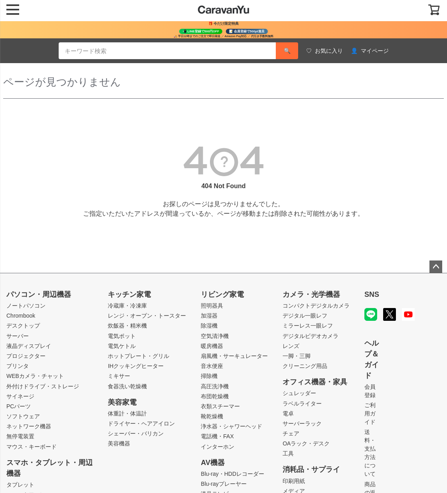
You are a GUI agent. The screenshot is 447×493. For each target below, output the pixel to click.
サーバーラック (302, 423)
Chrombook (20, 315)
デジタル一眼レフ (305, 315)
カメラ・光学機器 (311, 294)
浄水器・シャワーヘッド (231, 426)
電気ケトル (122, 346)
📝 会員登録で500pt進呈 (247, 31)
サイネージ (20, 396)
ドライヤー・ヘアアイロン (141, 423)
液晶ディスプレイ (28, 346)
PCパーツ (18, 406)
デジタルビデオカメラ (310, 336)
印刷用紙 (294, 481)
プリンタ (17, 366)
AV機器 (213, 463)
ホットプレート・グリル (138, 356)
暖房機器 (212, 346)
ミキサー (119, 376)
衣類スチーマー (220, 406)
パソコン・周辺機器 (38, 294)
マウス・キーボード (31, 446)
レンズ (291, 346)
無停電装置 (20, 436)
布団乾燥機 (215, 396)
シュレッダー (299, 393)
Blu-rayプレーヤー (223, 484)
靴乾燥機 (212, 416)
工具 (288, 453)
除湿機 (209, 325)
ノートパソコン (25, 305)
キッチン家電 (129, 294)
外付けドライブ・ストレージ (42, 386)
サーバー (17, 336)
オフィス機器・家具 (315, 382)
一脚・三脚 (297, 356)
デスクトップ (23, 325)
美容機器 (119, 443)
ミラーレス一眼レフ (308, 325)
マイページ (370, 51)
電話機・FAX (217, 436)
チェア (291, 433)
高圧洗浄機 (215, 386)
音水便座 (212, 366)
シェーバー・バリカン (136, 433)
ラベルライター (302, 403)
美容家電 (122, 402)
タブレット (20, 484)
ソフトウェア (23, 416)
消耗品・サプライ (311, 469)
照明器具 (212, 305)
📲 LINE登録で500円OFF (200, 31)
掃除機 (209, 376)
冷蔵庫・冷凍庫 (127, 305)
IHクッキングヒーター (136, 366)
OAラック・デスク (306, 443)
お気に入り (324, 51)
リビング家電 (222, 294)
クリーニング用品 (305, 366)
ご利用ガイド (370, 413)
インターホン (217, 446)
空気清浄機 (215, 336)
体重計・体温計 (127, 413)
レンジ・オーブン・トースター (147, 315)
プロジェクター (25, 356)
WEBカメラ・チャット (35, 376)
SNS (371, 294)
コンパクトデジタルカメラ (316, 305)
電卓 (288, 413)
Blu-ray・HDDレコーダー (232, 474)
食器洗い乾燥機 (127, 386)
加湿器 (209, 315)
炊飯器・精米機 (127, 325)
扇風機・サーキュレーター (234, 356)
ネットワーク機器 (28, 426)
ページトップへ (435, 266)
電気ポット (122, 336)
